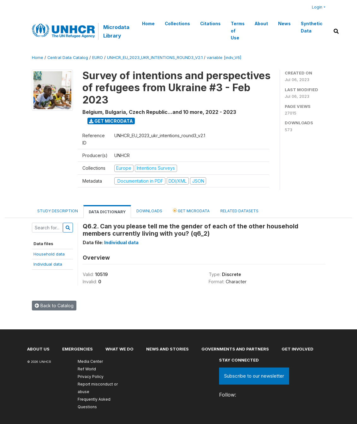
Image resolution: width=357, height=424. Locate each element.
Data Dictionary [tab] (107, 211)
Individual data (47, 264)
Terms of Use (238, 30)
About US (38, 348)
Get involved (297, 348)
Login (317, 7)
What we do (119, 348)
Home (148, 23)
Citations (210, 23)
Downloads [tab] (149, 211)
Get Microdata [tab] (191, 210)
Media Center (90, 361)
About (261, 23)
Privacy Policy (91, 376)
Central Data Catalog (67, 57)
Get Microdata (111, 121)
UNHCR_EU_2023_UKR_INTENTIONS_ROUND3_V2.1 (155, 57)
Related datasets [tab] (239, 211)
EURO (97, 57)
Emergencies (77, 348)
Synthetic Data (311, 27)
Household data (49, 253)
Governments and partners (235, 348)
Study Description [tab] (57, 211)
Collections (177, 23)
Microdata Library (116, 31)
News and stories (167, 348)
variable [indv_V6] (224, 57)
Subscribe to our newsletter (254, 376)
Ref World (87, 369)
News (284, 23)
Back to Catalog (54, 305)
